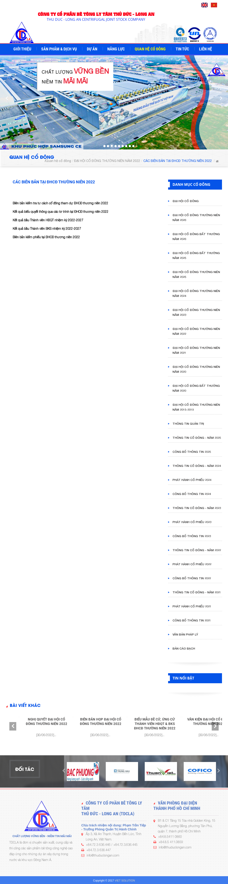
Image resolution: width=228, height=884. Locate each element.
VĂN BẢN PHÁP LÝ (185, 634)
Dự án (92, 49)
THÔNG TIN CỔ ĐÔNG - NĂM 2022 (197, 550)
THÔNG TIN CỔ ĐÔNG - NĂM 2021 (197, 592)
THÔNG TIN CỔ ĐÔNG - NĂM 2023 (197, 508)
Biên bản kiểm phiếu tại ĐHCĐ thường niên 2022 (46, 237)
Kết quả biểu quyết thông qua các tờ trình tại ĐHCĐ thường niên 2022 (60, 211)
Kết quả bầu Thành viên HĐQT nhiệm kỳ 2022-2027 (48, 220)
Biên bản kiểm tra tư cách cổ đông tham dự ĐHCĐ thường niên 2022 (60, 203)
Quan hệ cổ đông (151, 49)
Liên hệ (206, 49)
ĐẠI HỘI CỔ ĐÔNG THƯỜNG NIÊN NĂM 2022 (107, 161)
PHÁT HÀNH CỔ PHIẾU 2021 (192, 606)
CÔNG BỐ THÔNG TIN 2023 (192, 536)
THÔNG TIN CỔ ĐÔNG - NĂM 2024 (197, 466)
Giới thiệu (22, 49)
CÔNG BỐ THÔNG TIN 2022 (192, 578)
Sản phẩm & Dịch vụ (59, 49)
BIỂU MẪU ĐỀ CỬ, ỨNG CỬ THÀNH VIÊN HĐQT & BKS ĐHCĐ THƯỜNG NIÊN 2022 (154, 723)
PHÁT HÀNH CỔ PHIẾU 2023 (192, 522)
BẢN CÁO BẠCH (184, 648)
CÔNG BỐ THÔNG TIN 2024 (192, 494)
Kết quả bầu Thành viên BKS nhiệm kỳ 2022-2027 (47, 228)
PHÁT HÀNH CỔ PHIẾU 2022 (192, 564)
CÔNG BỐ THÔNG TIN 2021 (192, 620)
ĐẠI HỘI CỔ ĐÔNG (186, 201)
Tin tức (183, 49)
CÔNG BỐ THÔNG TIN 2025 (192, 451)
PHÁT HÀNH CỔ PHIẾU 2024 (192, 480)
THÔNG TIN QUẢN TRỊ (188, 423)
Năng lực (116, 49)
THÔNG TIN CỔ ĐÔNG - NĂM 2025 (197, 437)
